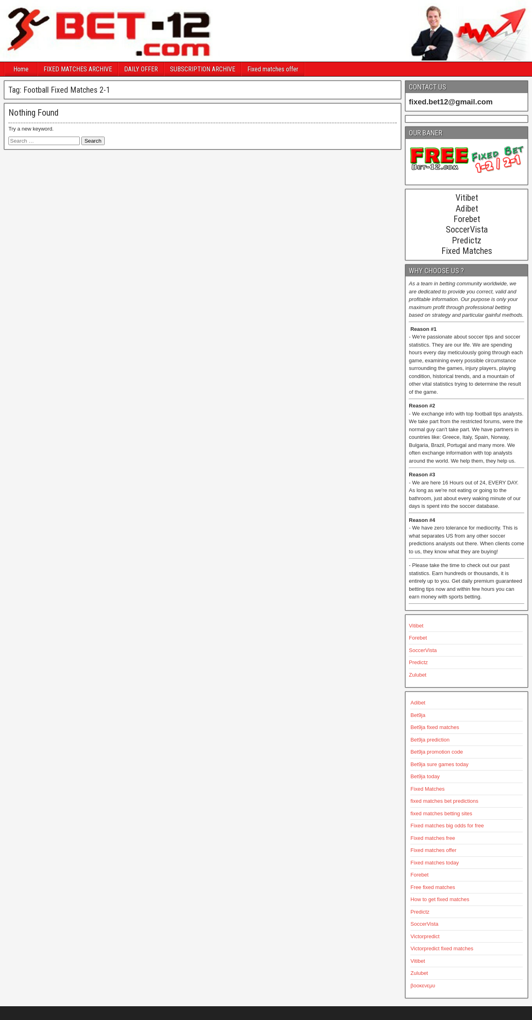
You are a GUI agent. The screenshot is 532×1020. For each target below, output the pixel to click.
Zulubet (417, 675)
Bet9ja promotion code (436, 752)
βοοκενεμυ (422, 986)
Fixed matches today (434, 863)
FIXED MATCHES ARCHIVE (77, 69)
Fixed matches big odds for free (447, 826)
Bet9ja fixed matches (434, 727)
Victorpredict (424, 936)
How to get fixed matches (439, 899)
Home (21, 69)
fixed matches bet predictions (444, 801)
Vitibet (416, 626)
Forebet (418, 638)
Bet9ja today (424, 776)
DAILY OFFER (141, 69)
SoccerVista (423, 650)
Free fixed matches (432, 887)
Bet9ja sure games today (439, 764)
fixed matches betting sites (441, 813)
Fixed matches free (432, 838)
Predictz (418, 662)
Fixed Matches (427, 789)
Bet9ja (417, 715)
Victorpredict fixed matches (441, 948)
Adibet (417, 703)
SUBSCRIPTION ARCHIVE (202, 69)
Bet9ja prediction (429, 740)
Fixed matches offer (272, 69)
